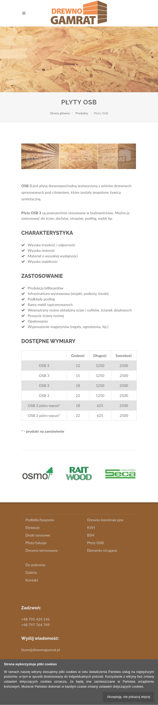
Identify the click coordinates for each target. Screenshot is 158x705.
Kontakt (31, 580)
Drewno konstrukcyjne (105, 520)
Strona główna (60, 113)
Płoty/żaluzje (35, 542)
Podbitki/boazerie (39, 520)
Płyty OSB (95, 542)
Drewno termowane (41, 550)
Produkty (82, 113)
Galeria (31, 572)
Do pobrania (35, 565)
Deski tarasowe (37, 535)
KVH (91, 527)
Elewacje (32, 527)
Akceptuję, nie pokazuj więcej (128, 697)
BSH (90, 535)
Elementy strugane (102, 550)
